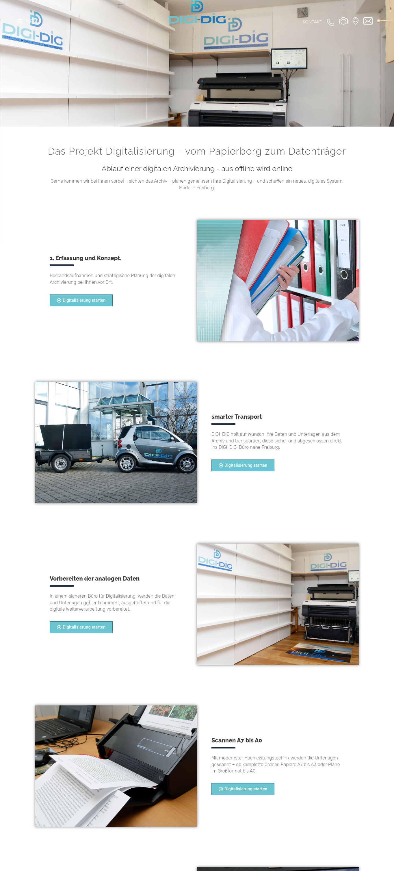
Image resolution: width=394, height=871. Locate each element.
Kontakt (312, 22)
